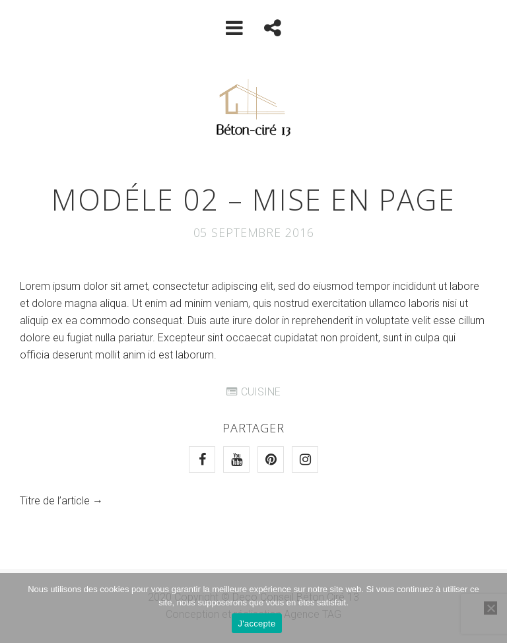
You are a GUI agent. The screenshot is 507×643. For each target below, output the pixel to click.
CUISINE (261, 392)
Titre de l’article (55, 500)
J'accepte (257, 623)
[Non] (490, 608)
